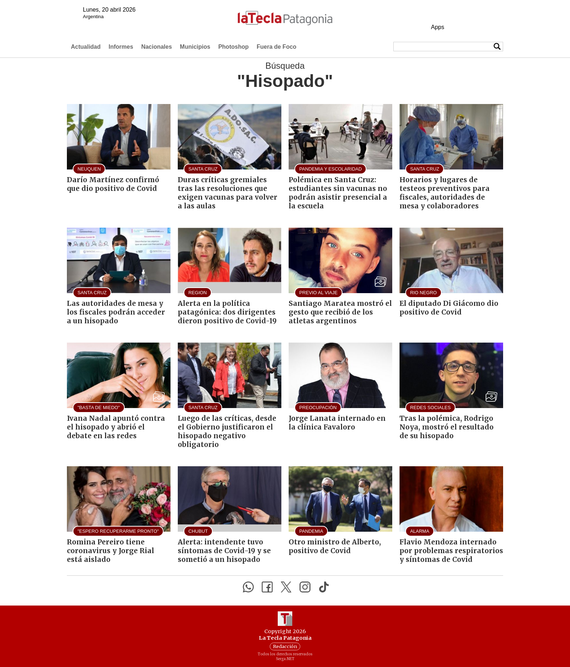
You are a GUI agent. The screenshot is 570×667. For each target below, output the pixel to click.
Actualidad (86, 47)
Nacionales (156, 47)
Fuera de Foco (276, 47)
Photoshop (233, 47)
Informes (121, 47)
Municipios (195, 47)
